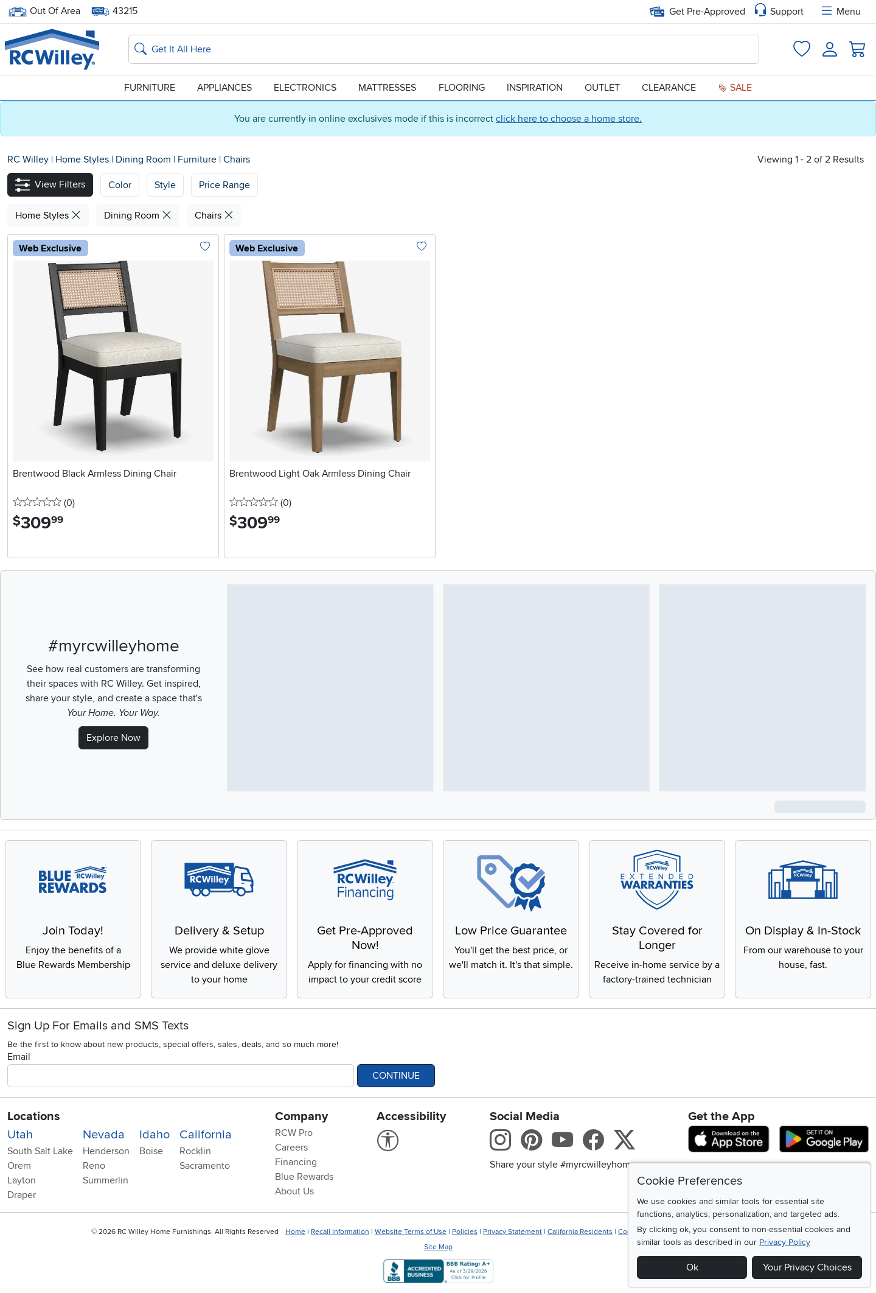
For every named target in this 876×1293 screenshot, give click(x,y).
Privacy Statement (512, 1231)
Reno (94, 1166)
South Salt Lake (40, 1151)
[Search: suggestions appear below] (444, 49)
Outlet (602, 88)
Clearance (669, 88)
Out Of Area (44, 11)
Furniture (149, 88)
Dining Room (144, 159)
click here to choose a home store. (569, 119)
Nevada (104, 1134)
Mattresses (387, 88)
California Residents (580, 1231)
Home (295, 1231)
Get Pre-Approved (697, 11)
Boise (151, 1151)
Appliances (224, 88)
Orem (19, 1166)
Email (18, 1057)
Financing (296, 1162)
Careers (291, 1147)
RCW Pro (294, 1133)
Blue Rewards (304, 1177)
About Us (294, 1191)
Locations (33, 1116)
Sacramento (204, 1166)
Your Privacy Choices (807, 1267)
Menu (840, 12)
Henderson (106, 1151)
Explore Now (113, 738)
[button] (50, 185)
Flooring (462, 88)
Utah (20, 1134)
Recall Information (340, 1231)
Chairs (236, 159)
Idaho (154, 1134)
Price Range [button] (224, 185)
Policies (465, 1231)
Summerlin (105, 1180)
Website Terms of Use (411, 1231)
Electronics (305, 88)
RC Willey (28, 159)
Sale (735, 88)
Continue (396, 1076)
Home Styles (83, 159)
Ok (692, 1267)
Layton (21, 1180)
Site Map (438, 1247)
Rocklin (195, 1151)
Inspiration (535, 88)
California (205, 1134)
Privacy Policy (784, 1242)
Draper (21, 1195)
